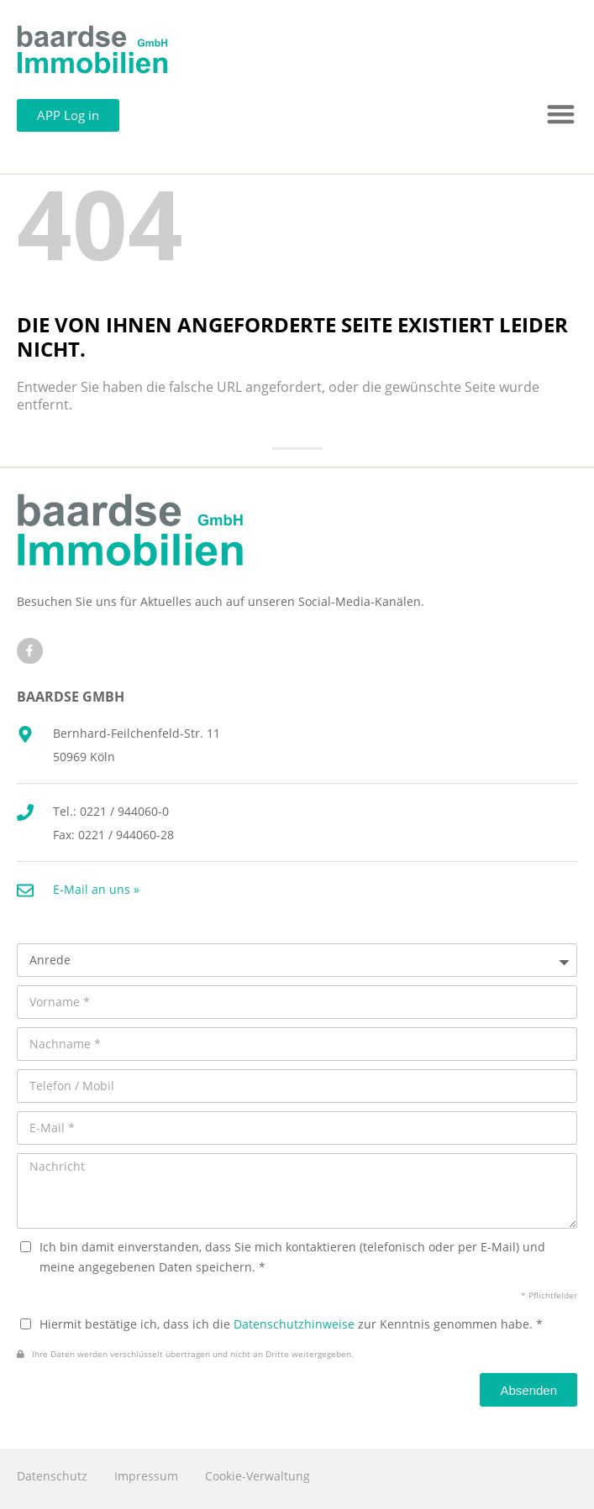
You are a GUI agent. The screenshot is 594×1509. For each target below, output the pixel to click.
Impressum (146, 1476)
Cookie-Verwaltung (257, 1476)
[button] (561, 114)
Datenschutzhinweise (294, 1324)
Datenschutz (52, 1476)
